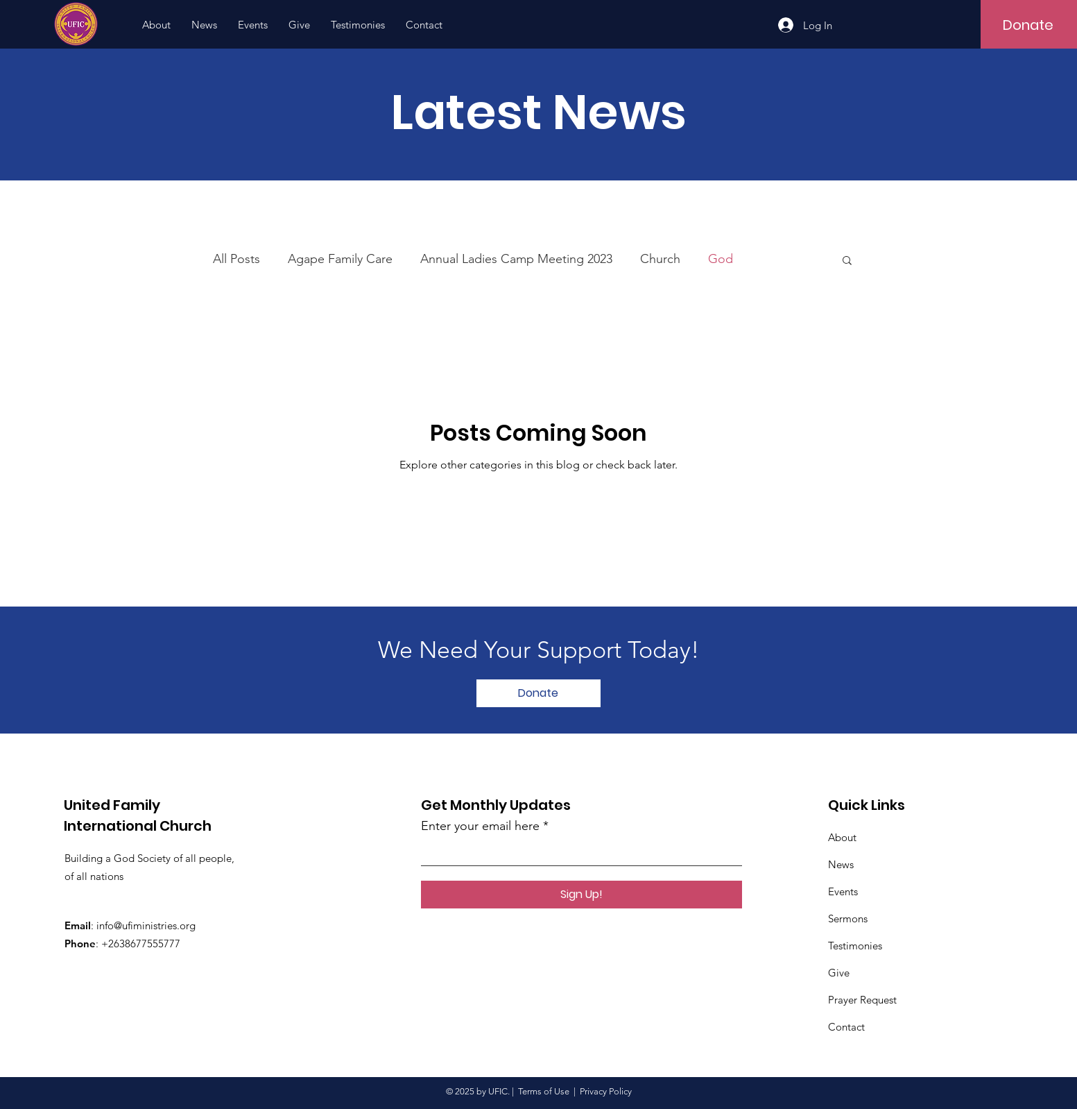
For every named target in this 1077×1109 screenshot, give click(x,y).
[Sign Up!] (581, 894)
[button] (847, 261)
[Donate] (1028, 25)
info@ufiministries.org (146, 925)
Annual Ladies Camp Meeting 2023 (516, 258)
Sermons (848, 918)
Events (843, 891)
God (720, 258)
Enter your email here (480, 826)
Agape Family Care (340, 258)
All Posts (236, 258)
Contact (846, 1026)
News (841, 864)
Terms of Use (543, 1091)
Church (660, 258)
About (842, 837)
